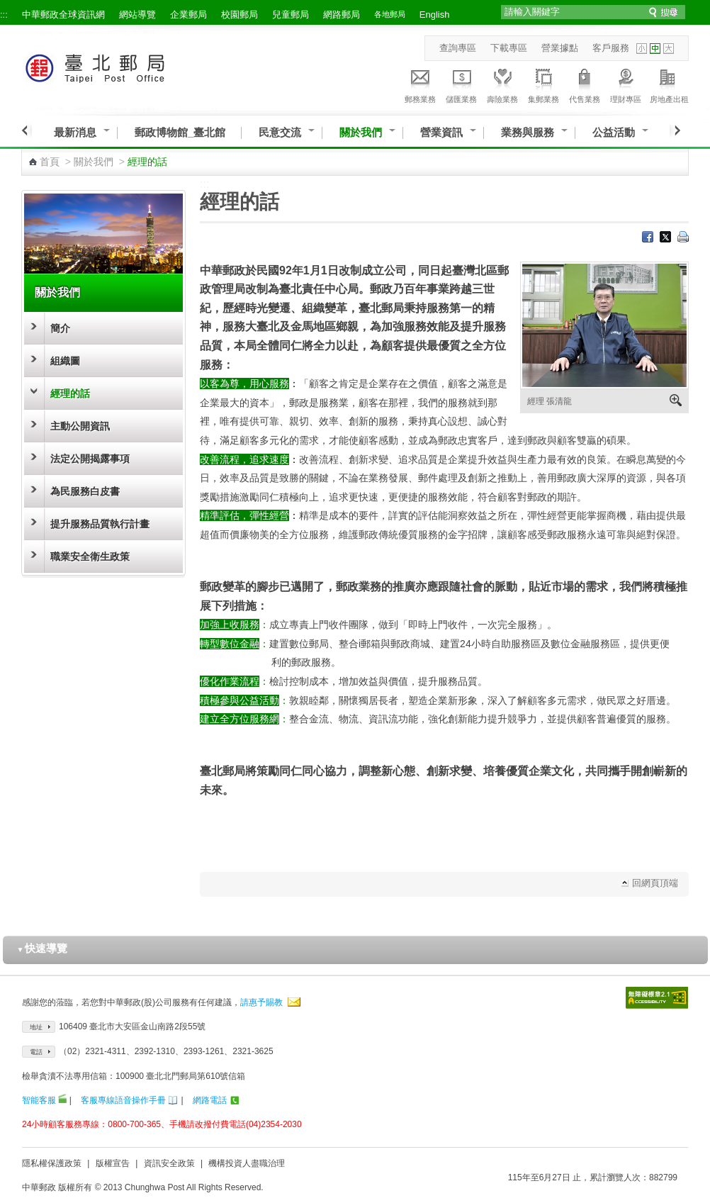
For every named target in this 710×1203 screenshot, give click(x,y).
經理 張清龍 (549, 401)
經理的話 (70, 393)
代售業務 (585, 83)
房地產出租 (669, 83)
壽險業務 (502, 83)
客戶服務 (610, 48)
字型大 (668, 48)
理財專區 (626, 83)
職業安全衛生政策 (90, 556)
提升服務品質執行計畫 (100, 524)
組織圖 (65, 361)
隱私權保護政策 (51, 1163)
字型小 (641, 48)
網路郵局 (341, 14)
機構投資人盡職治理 (246, 1163)
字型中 (655, 48)
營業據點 (559, 48)
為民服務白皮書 (85, 491)
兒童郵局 (290, 14)
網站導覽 (137, 14)
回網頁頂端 (655, 883)
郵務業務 (420, 83)
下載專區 (508, 48)
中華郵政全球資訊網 (63, 14)
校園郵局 (239, 14)
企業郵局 (188, 14)
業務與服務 (527, 132)
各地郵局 (389, 14)
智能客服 (39, 1100)
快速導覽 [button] (42, 948)
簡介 (60, 328)
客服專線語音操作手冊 (123, 1100)
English (434, 14)
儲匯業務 (461, 83)
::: (4, 14)
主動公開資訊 (80, 426)
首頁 (50, 161)
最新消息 (75, 132)
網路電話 (210, 1100)
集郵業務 (543, 83)
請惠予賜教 (261, 1002)
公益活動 (613, 132)
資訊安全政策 (169, 1163)
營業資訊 (441, 132)
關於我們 (360, 132)
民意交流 (280, 132)
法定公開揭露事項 (90, 458)
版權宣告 (113, 1163)
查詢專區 (457, 48)
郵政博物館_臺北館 (180, 132)
